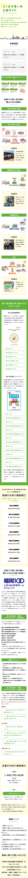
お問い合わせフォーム (14, 793)
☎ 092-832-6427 (14, 543)
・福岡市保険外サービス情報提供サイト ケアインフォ (13, 841)
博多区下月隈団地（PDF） (12, 361)
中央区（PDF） (10, 430)
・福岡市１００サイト (7, 825)
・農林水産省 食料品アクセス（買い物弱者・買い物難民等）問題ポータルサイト (13, 845)
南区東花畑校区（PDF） (12, 365)
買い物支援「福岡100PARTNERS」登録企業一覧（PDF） (14, 753)
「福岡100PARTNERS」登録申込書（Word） (13, 728)
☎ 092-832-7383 (14, 552)
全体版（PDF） (10, 348)
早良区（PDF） (10, 454)
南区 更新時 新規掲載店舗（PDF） (14, 442)
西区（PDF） (9, 462)
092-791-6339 (15, 775)
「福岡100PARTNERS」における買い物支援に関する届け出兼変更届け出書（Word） (14, 735)
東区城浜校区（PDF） (11, 356)
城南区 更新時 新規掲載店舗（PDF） (15, 450)
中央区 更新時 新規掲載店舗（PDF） (15, 434)
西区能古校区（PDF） (11, 369)
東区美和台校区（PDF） (12, 352)
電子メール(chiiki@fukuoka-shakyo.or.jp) (12, 701)
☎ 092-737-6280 (14, 526)
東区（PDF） (9, 414)
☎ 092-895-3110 (14, 561)
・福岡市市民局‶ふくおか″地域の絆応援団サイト (13, 836)
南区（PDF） (9, 438)
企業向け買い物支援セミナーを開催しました (13, 56)
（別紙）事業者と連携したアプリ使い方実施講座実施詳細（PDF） (15, 742)
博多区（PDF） (10, 422)
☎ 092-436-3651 (14, 517)
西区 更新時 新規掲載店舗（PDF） (14, 466)
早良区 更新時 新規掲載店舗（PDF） (15, 458)
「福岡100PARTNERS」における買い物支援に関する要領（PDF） (14, 717)
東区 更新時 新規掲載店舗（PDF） (14, 418)
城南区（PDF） (10, 446)
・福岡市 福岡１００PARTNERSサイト (12, 828)
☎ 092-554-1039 (14, 535)
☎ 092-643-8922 (14, 508)
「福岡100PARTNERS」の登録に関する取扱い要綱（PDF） (14, 711)
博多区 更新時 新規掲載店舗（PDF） (15, 426)
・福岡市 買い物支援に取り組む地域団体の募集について (13, 831)
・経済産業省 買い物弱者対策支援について (13, 849)
